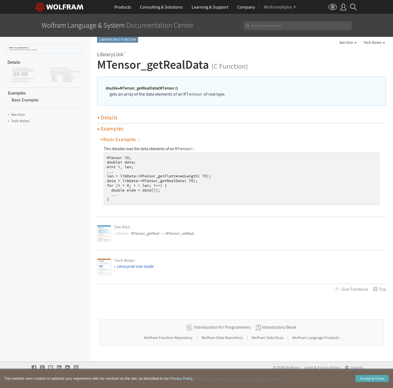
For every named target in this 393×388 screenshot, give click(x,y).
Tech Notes (372, 42)
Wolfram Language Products (315, 337)
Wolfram (292, 367)
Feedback (354, 289)
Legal (308, 367)
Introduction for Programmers (222, 327)
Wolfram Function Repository (168, 337)
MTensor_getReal (145, 233)
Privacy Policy (328, 367)
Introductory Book (279, 327)
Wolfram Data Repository (222, 337)
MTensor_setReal (180, 233)
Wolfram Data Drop (268, 337)
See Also (346, 42)
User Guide (135, 266)
